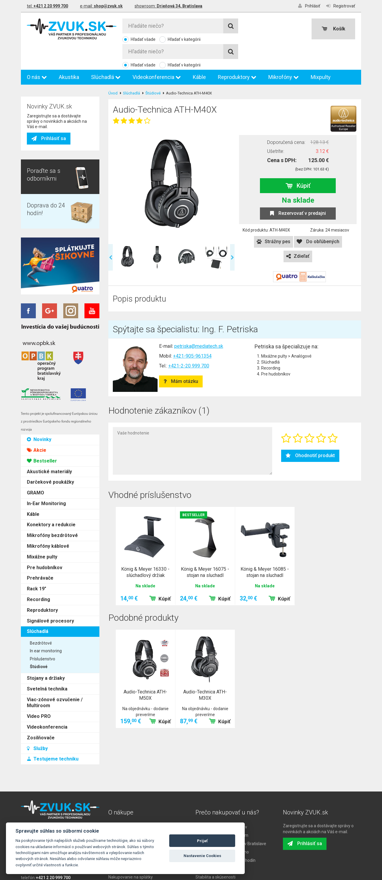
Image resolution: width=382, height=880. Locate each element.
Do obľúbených (318, 217)
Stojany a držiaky (46, 310)
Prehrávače (40, 209)
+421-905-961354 (192, 331)
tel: (47, 6)
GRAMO (35, 124)
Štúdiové (38, 298)
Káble (199, 52)
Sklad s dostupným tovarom (221, 810)
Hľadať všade (143, 39)
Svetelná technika (47, 320)
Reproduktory (237, 52)
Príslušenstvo (42, 290)
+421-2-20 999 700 (188, 341)
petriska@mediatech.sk (198, 322)
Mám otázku (181, 357)
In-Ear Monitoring (46, 135)
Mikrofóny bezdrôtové (52, 167)
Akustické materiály (49, 103)
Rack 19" (36, 220)
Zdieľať (297, 232)
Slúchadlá (106, 52)
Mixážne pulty (42, 188)
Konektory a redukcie (51, 156)
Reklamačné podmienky (131, 819)
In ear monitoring (46, 282)
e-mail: (101, 6)
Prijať (202, 841)
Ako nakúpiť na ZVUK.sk (130, 810)
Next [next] (232, 233)
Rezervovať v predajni (298, 189)
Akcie (36, 82)
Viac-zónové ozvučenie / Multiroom (55, 334)
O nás (37, 52)
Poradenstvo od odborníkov (221, 802)
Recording (38, 231)
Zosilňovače (41, 369)
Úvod (113, 68)
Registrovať (340, 5)
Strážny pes (273, 217)
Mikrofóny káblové (48, 178)
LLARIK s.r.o (203, 875)
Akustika (69, 52)
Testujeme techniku (52, 390)
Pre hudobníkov (44, 199)
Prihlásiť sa (48, 453)
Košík (333, 29)
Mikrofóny (283, 52)
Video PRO (39, 348)
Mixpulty (321, 52)
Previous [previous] (110, 233)
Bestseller (42, 92)
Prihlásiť (309, 5)
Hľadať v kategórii (184, 39)
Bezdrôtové (41, 274)
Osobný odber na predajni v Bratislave (230, 819)
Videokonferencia (157, 52)
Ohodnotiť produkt (310, 431)
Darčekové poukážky (50, 114)
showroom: (168, 6)
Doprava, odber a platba (130, 802)
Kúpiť (298, 161)
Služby (37, 380)
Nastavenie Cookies (202, 855)
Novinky (39, 71)
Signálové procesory (50, 252)
